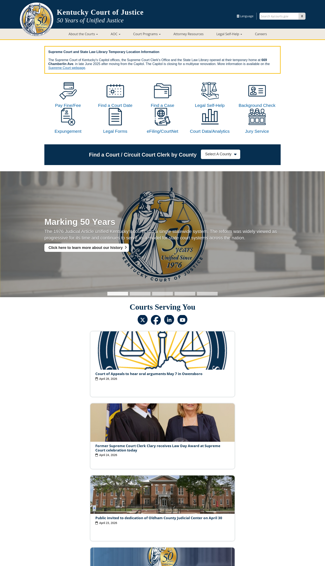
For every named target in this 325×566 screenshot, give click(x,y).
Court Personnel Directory (99, 521)
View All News (63, 496)
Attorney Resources (188, 34)
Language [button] (245, 16)
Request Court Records (183, 521)
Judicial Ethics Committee (124, 514)
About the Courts (83, 34)
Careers (261, 34)
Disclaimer (185, 527)
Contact (162, 551)
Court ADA (117, 527)
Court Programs (147, 34)
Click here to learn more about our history (86, 264)
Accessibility (205, 527)
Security (167, 527)
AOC (115, 34)
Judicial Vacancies (88, 514)
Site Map (135, 527)
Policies (151, 527)
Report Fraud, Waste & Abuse (142, 521)
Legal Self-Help (229, 34)
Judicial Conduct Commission (167, 514)
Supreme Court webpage (66, 68)
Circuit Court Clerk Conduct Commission (220, 514)
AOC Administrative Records (223, 521)
